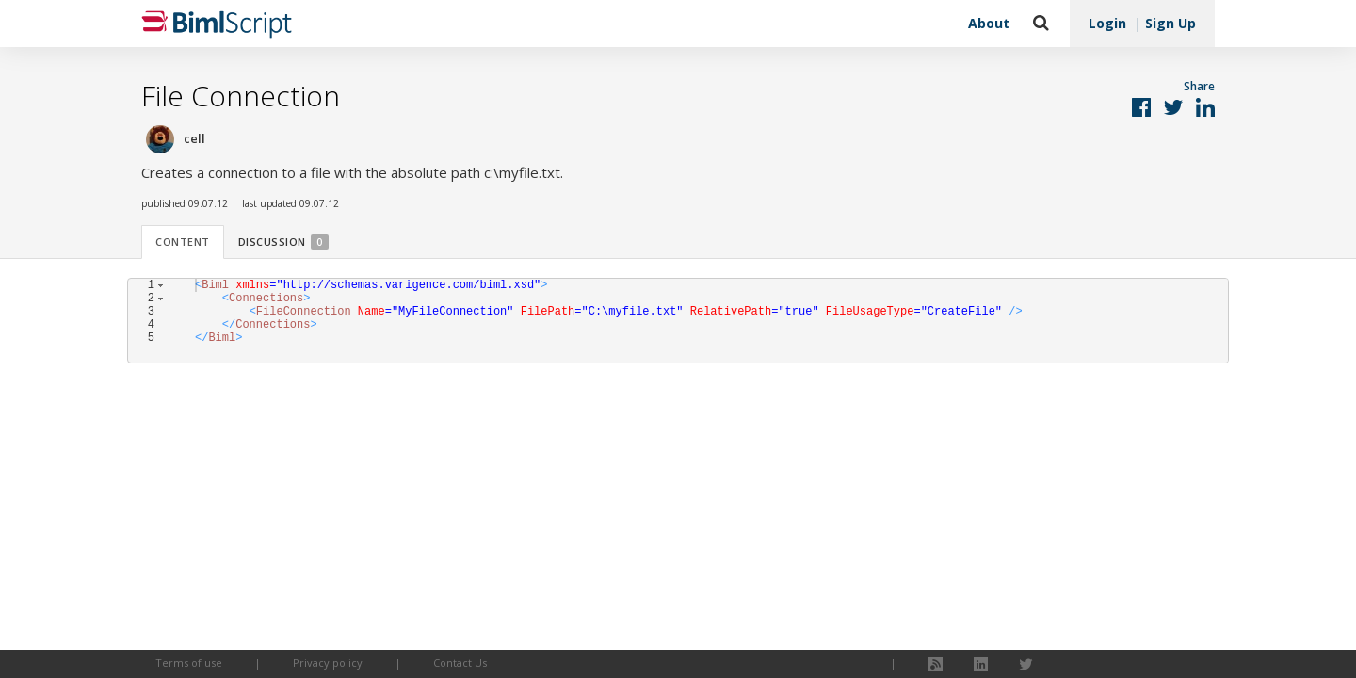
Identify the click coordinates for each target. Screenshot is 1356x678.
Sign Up (1170, 23)
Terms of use (188, 662)
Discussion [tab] (283, 242)
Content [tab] (182, 241)
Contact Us (460, 662)
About (988, 23)
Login (1107, 23)
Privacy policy (328, 662)
